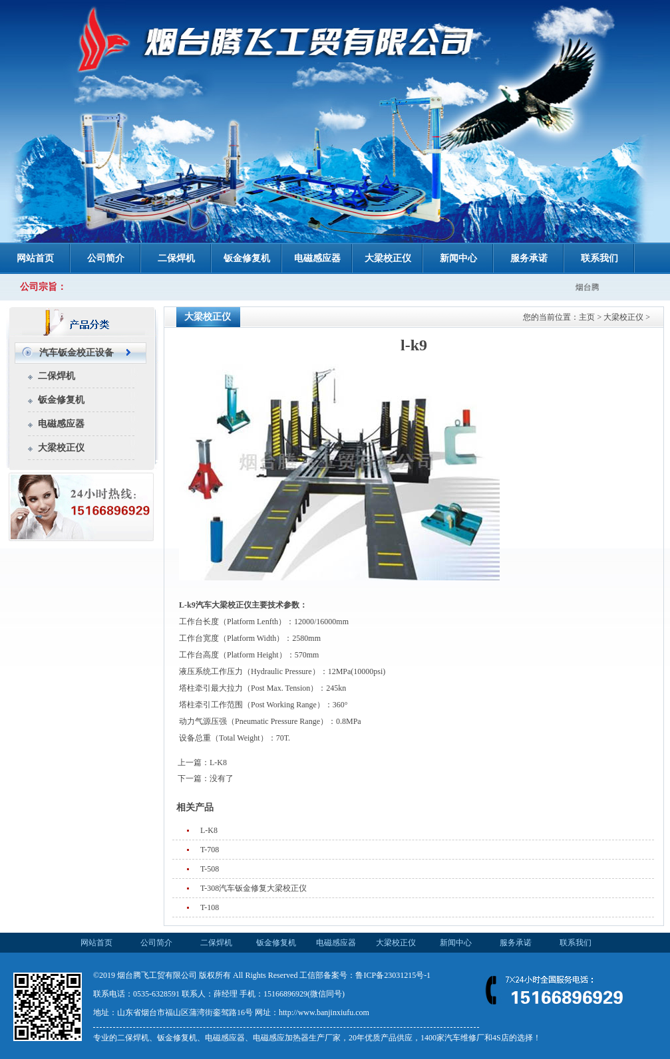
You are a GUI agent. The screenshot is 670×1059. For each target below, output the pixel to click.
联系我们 (599, 258)
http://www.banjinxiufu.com (324, 1012)
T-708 (209, 849)
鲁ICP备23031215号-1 (392, 975)
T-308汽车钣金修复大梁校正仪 (253, 888)
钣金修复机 (247, 258)
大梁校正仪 (388, 258)
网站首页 (35, 258)
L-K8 (218, 762)
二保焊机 (176, 258)
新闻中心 (458, 258)
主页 (587, 317)
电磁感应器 (317, 258)
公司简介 (105, 258)
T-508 (209, 869)
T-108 (209, 907)
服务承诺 (529, 258)
